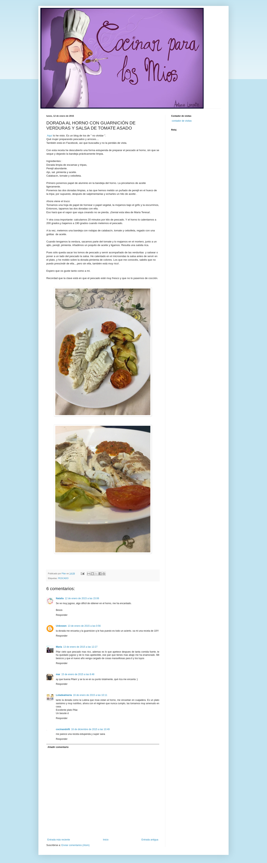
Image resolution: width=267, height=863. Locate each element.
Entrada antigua (149, 839)
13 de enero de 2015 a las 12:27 (80, 646)
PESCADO (63, 578)
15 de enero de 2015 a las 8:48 (77, 674)
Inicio (106, 839)
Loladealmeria (64, 695)
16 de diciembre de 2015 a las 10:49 (90, 729)
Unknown (61, 626)
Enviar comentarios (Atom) (75, 845)
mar (58, 674)
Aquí (49, 135)
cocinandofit (63, 729)
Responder (62, 615)
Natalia (60, 598)
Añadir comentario (58, 747)
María (59, 646)
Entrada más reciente (58, 839)
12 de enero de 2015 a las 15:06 (82, 598)
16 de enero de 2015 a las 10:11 (90, 695)
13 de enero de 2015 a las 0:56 (84, 626)
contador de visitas (182, 120)
